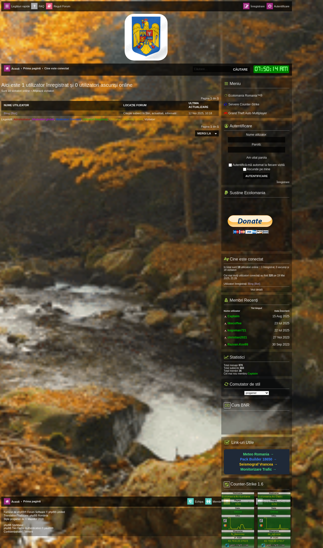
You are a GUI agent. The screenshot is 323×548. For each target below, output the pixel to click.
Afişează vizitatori (43, 90)
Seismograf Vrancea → (258, 464)
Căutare (240, 69)
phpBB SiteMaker (13, 525)
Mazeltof (32, 519)
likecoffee (234, 323)
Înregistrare (283, 182)
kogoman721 (237, 330)
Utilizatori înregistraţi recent (126, 119)
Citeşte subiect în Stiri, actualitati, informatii (149, 113)
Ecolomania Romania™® (243, 95)
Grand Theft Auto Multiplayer (245, 113)
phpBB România (39, 515)
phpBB (21, 512)
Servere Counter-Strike (241, 104)
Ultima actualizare (198, 105)
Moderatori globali (43, 119)
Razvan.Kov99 (238, 344)
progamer (15, 519)
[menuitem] (37, 6)
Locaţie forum (135, 105)
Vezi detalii (257, 289)
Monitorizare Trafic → (258, 469)
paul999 (48, 528)
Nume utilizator (16, 105)
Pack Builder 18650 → (258, 459)
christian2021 (237, 337)
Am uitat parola (256, 157)
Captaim (233, 316)
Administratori (22, 119)
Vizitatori (149, 119)
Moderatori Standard (68, 119)
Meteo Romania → (258, 454)
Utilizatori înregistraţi (95, 119)
